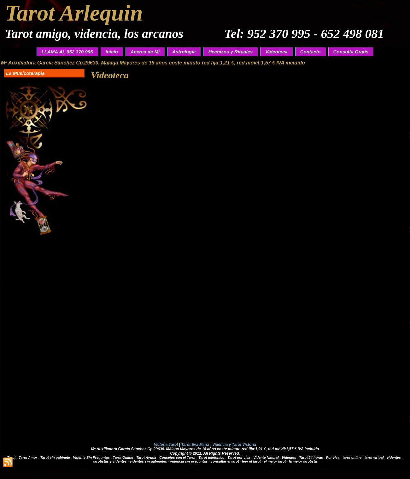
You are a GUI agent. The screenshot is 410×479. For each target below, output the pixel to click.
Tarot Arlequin (74, 13)
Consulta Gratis (351, 51)
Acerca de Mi (145, 51)
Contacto (310, 51)
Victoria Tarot (166, 444)
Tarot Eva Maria (195, 444)
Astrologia (184, 51)
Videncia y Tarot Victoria (234, 444)
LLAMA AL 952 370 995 (67, 51)
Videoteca (276, 51)
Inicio (112, 51)
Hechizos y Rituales (230, 51)
